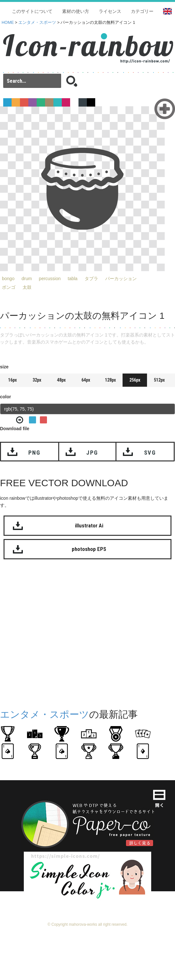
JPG (92, 452)
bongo (8, 278)
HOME (8, 22)
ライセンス (110, 11)
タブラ (91, 278)
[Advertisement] (60, 632)
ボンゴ (8, 287)
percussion (50, 278)
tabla (73, 278)
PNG (34, 452)
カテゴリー (142, 11)
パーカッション (121, 278)
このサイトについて (32, 11)
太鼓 (27, 287)
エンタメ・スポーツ (37, 22)
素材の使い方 (75, 11)
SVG (150, 452)
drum (27, 278)
